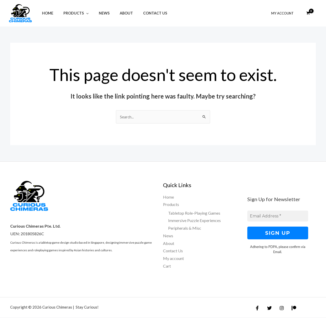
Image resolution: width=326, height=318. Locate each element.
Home (46, 13)
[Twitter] (268, 308)
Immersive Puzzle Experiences (194, 220)
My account (173, 258)
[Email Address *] (277, 216)
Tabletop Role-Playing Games (194, 213)
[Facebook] (257, 308)
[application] (81, 13)
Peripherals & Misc (184, 228)
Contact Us (142, 13)
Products (71, 13)
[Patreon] (290, 308)
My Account (284, 13)
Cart (167, 266)
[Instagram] (279, 308)
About (116, 13)
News (97, 13)
